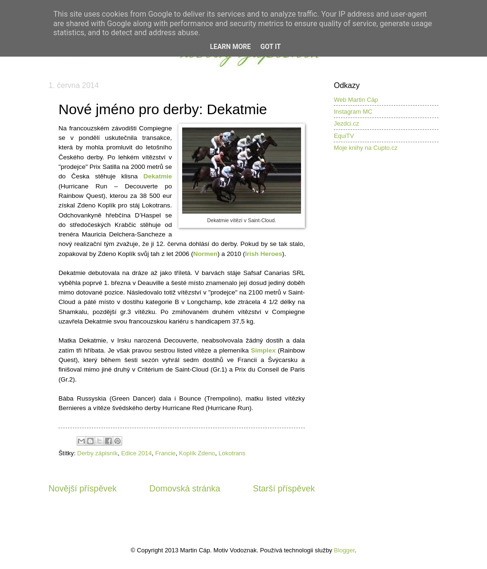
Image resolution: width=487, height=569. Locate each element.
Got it (270, 46)
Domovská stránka (184, 488)
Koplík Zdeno (197, 453)
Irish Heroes (263, 253)
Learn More (230, 46)
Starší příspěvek (284, 488)
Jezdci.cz (346, 123)
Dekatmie (157, 176)
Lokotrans (231, 453)
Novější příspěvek (83, 488)
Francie (165, 453)
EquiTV (344, 135)
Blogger (344, 550)
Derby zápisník (97, 453)
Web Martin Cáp (356, 99)
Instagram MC (353, 111)
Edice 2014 (136, 453)
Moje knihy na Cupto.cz (366, 147)
